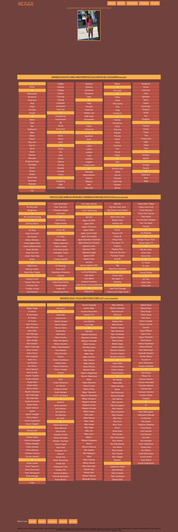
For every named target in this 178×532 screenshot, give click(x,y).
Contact (114, 530)
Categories (132, 3)
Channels (144, 3)
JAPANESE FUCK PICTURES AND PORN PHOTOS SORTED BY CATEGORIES (89, 77)
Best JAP (121, 3)
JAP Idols (154, 3)
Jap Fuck (25, 3)
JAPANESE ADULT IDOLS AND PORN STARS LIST (89, 298)
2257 (120, 530)
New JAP (112, 3)
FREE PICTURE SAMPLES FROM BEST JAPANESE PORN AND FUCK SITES (89, 197)
